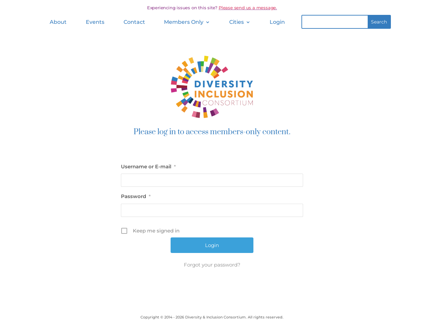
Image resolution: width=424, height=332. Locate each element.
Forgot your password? (212, 265)
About (58, 22)
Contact (134, 22)
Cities (236, 22)
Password (136, 196)
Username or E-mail (148, 166)
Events (95, 22)
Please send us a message (247, 7)
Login (277, 22)
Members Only (183, 22)
